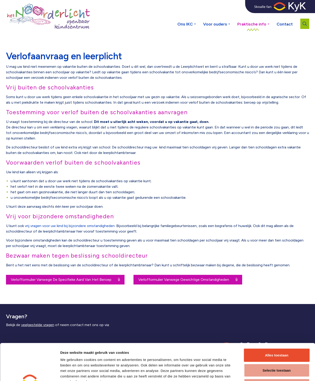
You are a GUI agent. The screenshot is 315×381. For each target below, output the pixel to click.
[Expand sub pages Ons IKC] (198, 16)
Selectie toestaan (277, 336)
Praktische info (251, 24)
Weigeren (276, 351)
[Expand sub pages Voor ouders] (232, 16)
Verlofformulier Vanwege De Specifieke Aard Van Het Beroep (65, 279)
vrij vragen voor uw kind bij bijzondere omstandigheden (70, 226)
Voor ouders (215, 24)
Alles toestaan (276, 321)
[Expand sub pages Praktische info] (272, 16)
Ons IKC (185, 24)
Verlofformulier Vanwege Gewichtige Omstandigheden (188, 279)
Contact (285, 24)
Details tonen (247, 372)
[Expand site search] (304, 24)
